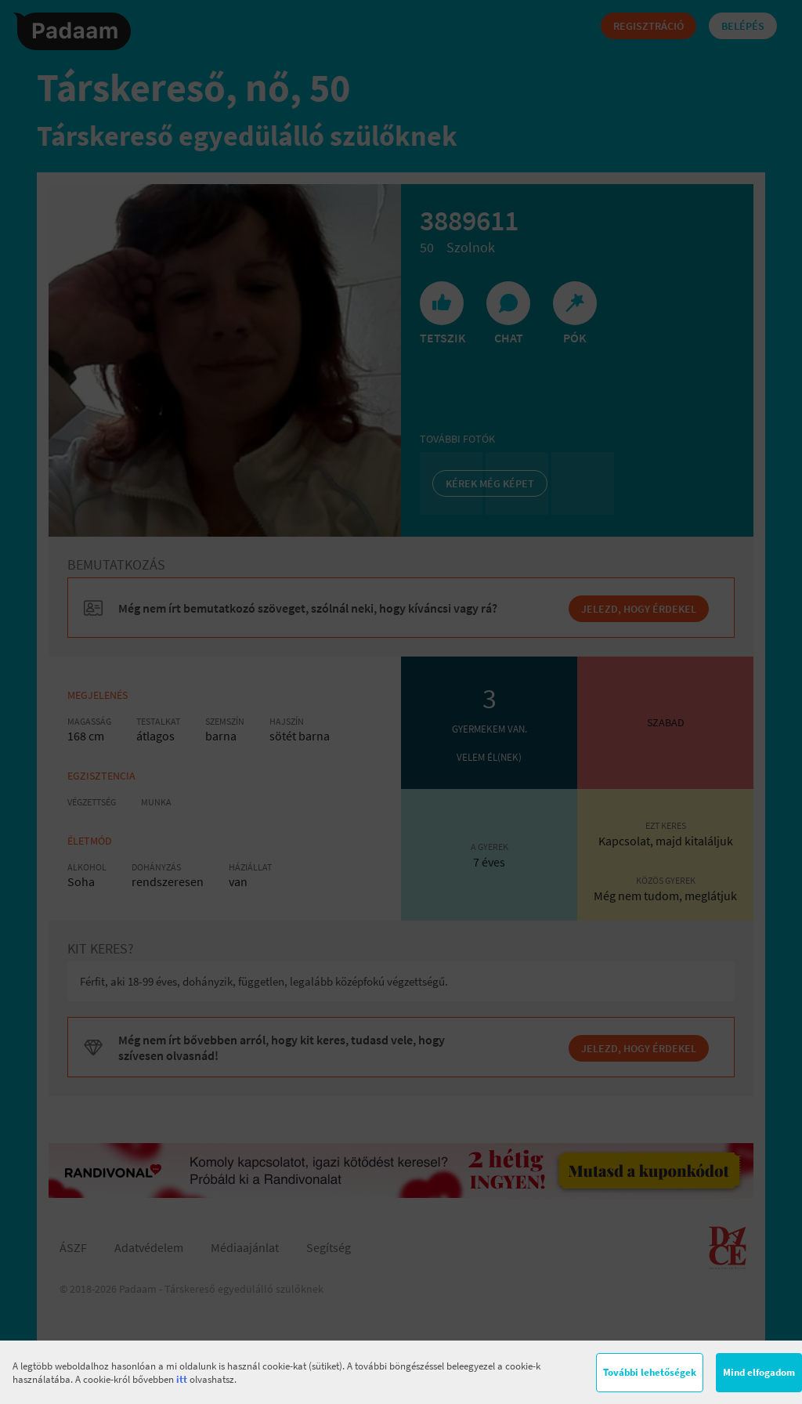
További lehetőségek (649, 1372)
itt (181, 1379)
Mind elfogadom (759, 1372)
